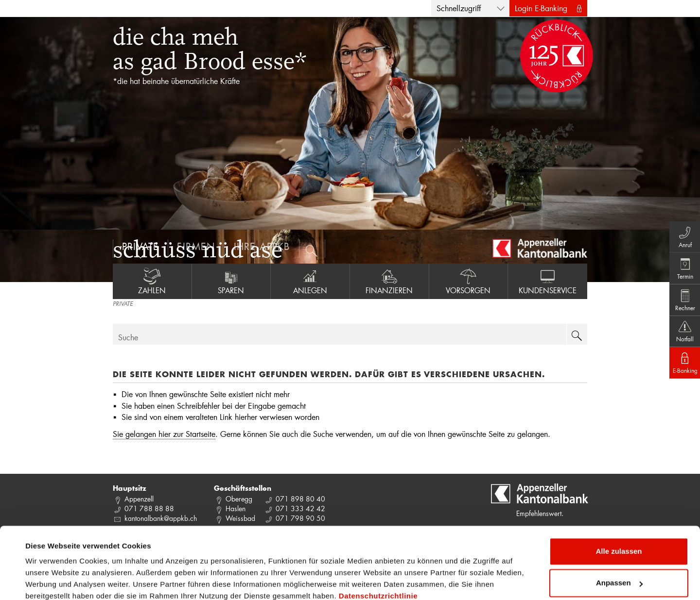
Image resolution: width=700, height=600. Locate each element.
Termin (681, 264)
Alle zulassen (618, 509)
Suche (128, 337)
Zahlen (152, 281)
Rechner (681, 299)
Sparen (231, 281)
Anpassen (619, 541)
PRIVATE (123, 304)
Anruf (681, 228)
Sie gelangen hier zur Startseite (164, 434)
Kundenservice (547, 281)
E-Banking (681, 371)
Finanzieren (389, 281)
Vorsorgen (468, 281)
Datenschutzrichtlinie (378, 554)
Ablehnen (618, 573)
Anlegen (310, 281)
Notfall (681, 335)
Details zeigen (49, 581)
